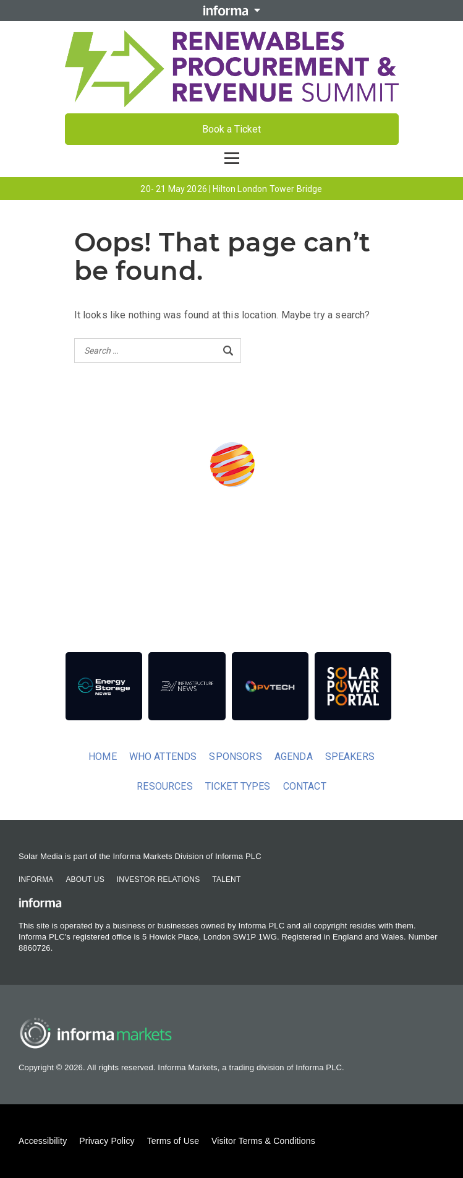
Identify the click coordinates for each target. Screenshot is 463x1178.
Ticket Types (238, 786)
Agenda (293, 756)
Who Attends (163, 756)
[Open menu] (231, 158)
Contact (304, 786)
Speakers (350, 756)
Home (102, 756)
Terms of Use (173, 1141)
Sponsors (235, 756)
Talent (226, 879)
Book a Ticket (231, 129)
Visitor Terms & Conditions (263, 1141)
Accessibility (43, 1141)
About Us (85, 879)
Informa (36, 879)
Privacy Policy (106, 1141)
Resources (164, 786)
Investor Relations (158, 879)
